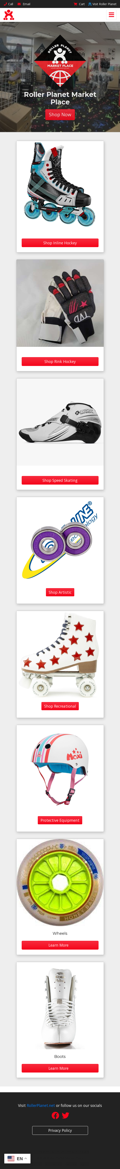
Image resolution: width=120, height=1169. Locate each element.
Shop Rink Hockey (60, 361)
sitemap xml (53, 1164)
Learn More (60, 945)
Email (23, 4)
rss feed (71, 1164)
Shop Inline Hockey (60, 242)
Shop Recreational (60, 706)
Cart (79, 4)
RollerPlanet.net (41, 1105)
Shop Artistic (60, 592)
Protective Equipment (60, 820)
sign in (84, 1164)
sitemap (36, 1164)
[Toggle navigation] (111, 15)
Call (8, 4)
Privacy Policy (60, 1130)
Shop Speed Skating (60, 480)
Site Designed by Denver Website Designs (60, 1152)
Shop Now (60, 114)
